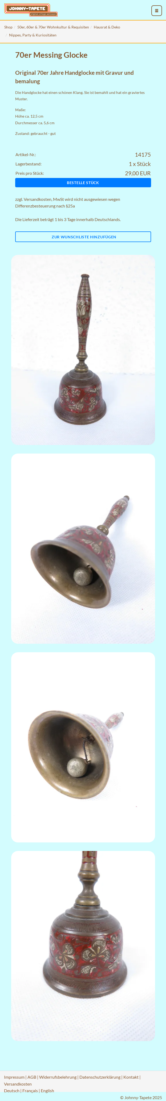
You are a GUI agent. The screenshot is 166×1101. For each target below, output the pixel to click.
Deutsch (11, 1090)
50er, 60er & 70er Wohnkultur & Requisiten (53, 27)
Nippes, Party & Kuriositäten (32, 35)
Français (30, 1090)
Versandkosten (37, 199)
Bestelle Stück (83, 182)
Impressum (14, 1076)
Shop (8, 27)
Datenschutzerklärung (99, 1076)
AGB (31, 1076)
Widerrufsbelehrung (57, 1076)
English (47, 1090)
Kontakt (131, 1076)
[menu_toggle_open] (156, 10)
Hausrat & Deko (107, 27)
